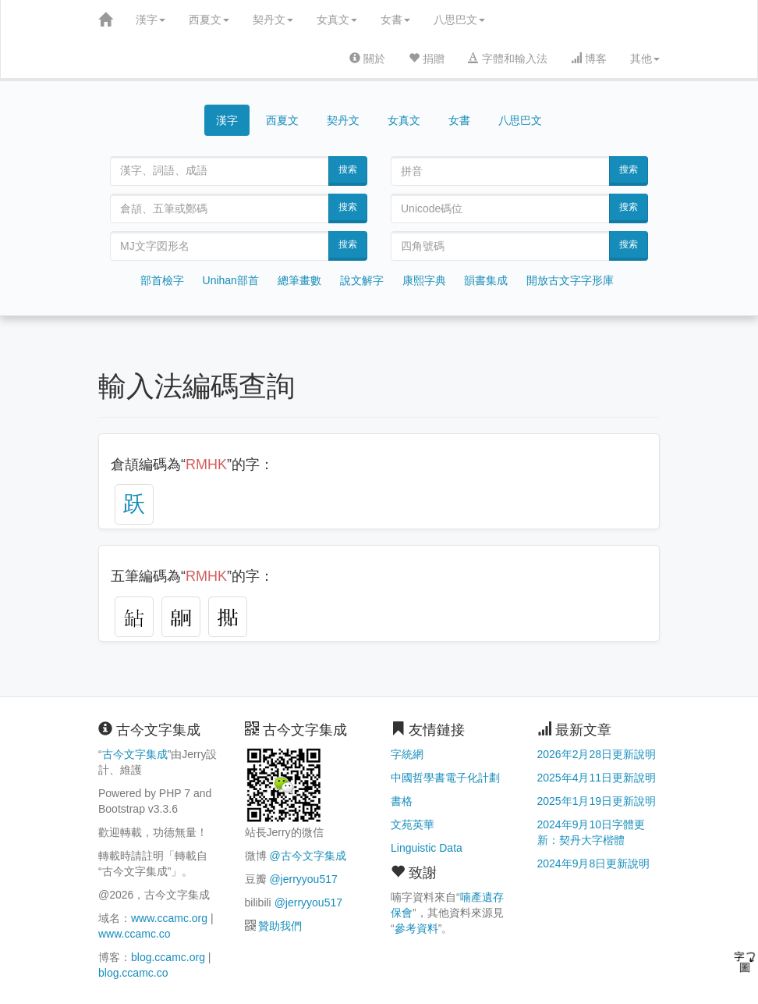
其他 (645, 58)
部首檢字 (162, 280)
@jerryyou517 (303, 879)
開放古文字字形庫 (570, 280)
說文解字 (362, 280)
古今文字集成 (135, 754)
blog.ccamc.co (133, 973)
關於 (367, 58)
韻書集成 (486, 280)
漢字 (150, 19)
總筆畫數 (299, 280)
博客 (589, 58)
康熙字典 (424, 280)
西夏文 (209, 19)
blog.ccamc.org (168, 957)
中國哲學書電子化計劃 (445, 777)
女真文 (337, 19)
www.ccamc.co (134, 933)
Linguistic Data (426, 848)
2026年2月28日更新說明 (597, 754)
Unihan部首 (231, 280)
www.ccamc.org (169, 918)
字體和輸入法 (507, 58)
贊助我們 (280, 926)
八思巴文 (459, 19)
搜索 (347, 169)
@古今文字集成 (307, 855)
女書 (395, 19)
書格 (402, 801)
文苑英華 (412, 824)
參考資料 (416, 928)
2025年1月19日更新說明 (597, 801)
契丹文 (273, 19)
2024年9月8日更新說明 (593, 863)
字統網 (407, 754)
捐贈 (427, 58)
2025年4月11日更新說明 (597, 777)
